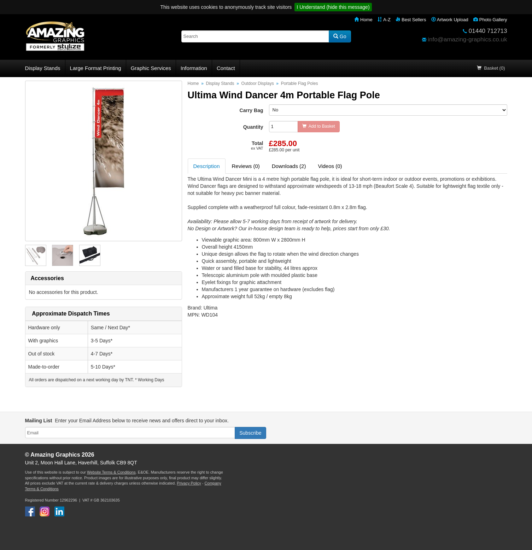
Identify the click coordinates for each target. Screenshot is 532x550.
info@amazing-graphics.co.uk (467, 39)
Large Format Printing (95, 68)
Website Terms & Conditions (111, 472)
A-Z (384, 19)
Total (257, 145)
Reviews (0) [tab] (246, 166)
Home (363, 19)
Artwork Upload (449, 19)
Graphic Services (151, 68)
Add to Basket (318, 126)
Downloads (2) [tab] (289, 166)
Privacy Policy (189, 483)
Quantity (253, 127)
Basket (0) (491, 68)
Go (339, 36)
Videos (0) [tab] (330, 166)
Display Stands (42, 68)
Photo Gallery (490, 19)
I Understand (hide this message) (333, 7)
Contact (226, 68)
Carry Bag (251, 110)
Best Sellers (411, 19)
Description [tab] (206, 166)
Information (194, 68)
